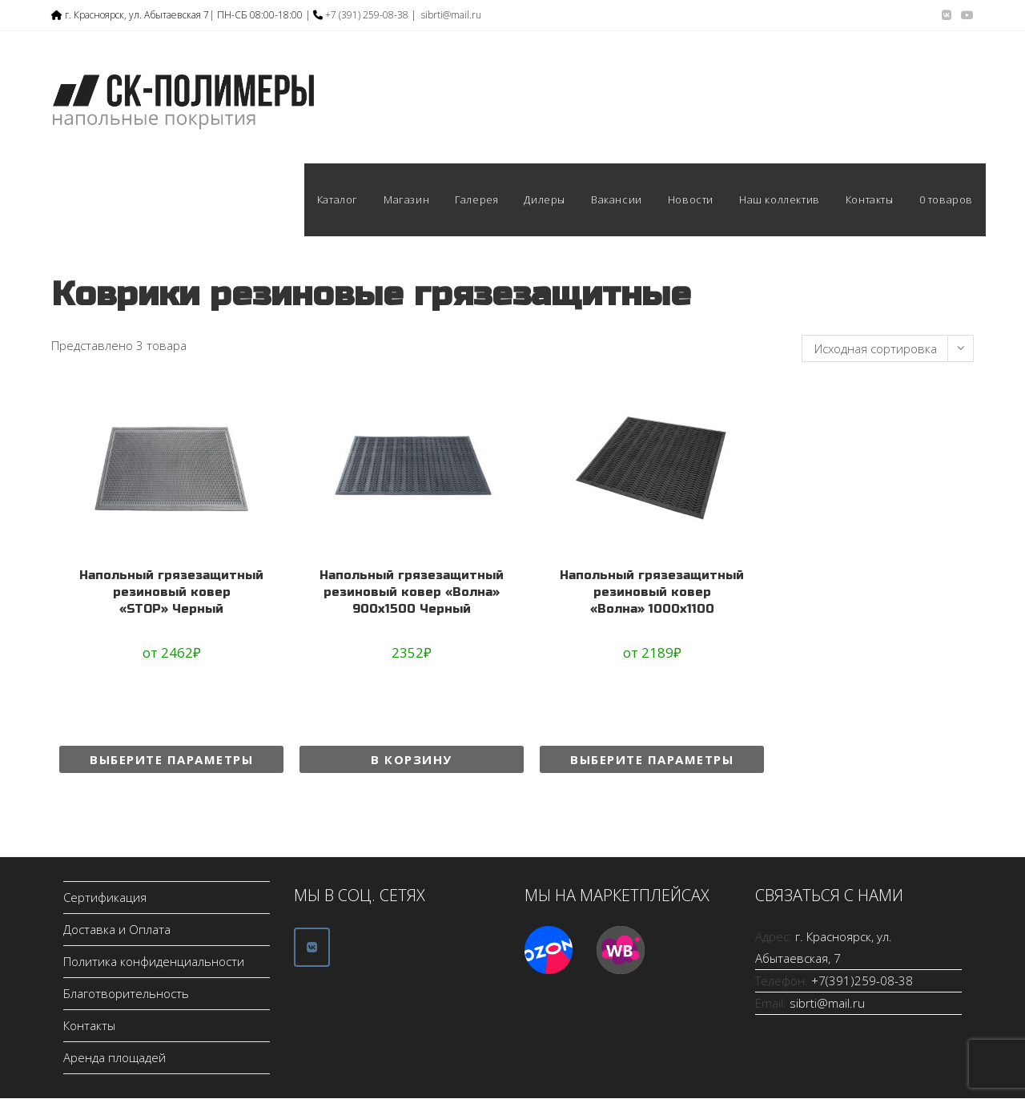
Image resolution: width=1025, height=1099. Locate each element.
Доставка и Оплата (117, 930)
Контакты (89, 1026)
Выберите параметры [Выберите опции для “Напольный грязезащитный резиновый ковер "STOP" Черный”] (171, 759)
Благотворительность (126, 994)
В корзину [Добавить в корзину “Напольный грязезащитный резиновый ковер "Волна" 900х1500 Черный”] (411, 759)
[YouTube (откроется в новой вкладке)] (965, 15)
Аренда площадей (114, 1058)
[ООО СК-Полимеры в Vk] (312, 947)
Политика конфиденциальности (153, 962)
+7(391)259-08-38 (862, 981)
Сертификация (105, 898)
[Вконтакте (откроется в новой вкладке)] (946, 15)
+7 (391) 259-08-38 (366, 15)
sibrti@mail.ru (451, 15)
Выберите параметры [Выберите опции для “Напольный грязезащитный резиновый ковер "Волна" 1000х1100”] (652, 759)
